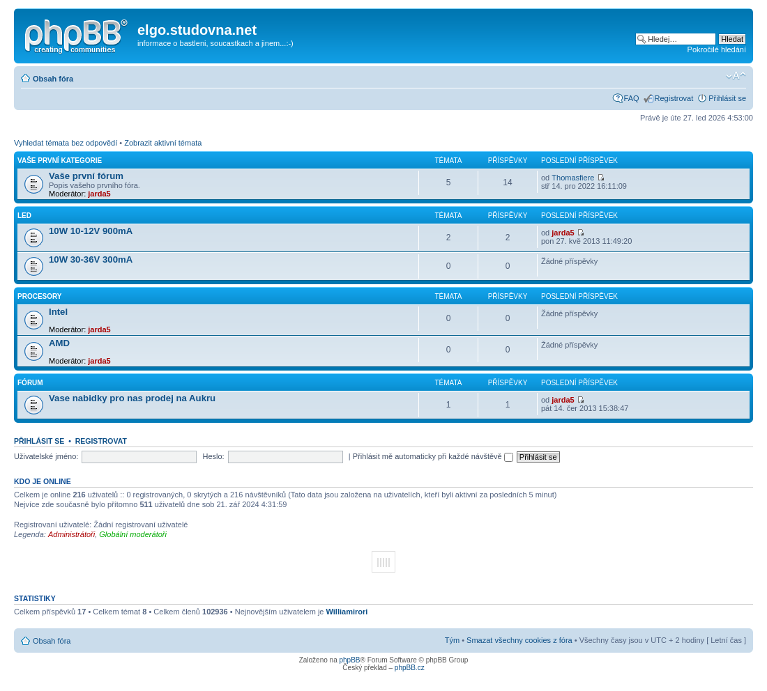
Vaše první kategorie (59, 160)
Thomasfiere (573, 177)
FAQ (631, 98)
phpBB (349, 660)
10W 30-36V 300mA (90, 259)
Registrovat (674, 98)
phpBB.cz (410, 667)
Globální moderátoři (133, 534)
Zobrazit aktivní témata (163, 143)
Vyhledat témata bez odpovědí (65, 143)
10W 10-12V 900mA (90, 231)
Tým (452, 640)
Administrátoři (71, 534)
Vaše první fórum (86, 176)
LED (24, 215)
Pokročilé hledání (717, 49)
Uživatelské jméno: (46, 456)
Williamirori (347, 611)
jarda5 (99, 193)
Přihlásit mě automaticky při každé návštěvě (433, 456)
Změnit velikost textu (736, 76)
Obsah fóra (53, 79)
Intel (58, 311)
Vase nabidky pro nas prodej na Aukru (132, 398)
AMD (59, 343)
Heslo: (213, 456)
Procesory (39, 296)
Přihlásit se (727, 98)
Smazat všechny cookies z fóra (519, 640)
